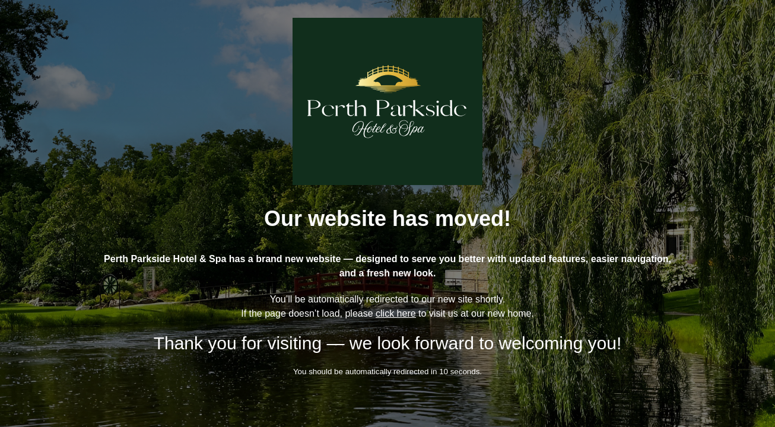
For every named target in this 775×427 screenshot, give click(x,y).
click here (396, 313)
